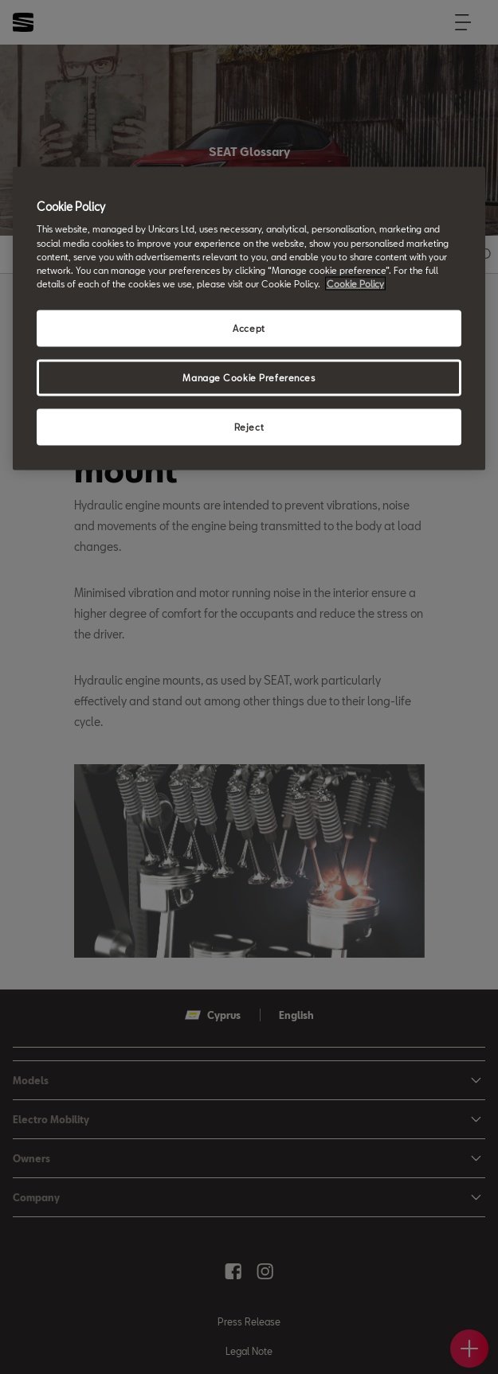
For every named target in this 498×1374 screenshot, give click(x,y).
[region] (249, 318)
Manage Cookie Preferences (248, 377)
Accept (249, 327)
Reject (249, 426)
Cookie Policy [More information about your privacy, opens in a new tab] (355, 283)
